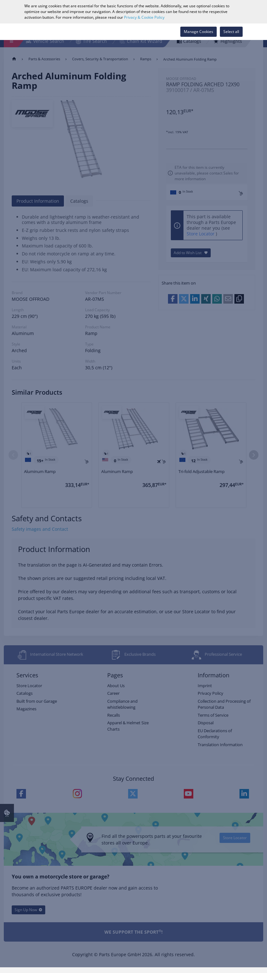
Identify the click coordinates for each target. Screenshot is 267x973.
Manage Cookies (198, 31)
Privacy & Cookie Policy (144, 17)
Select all (231, 31)
